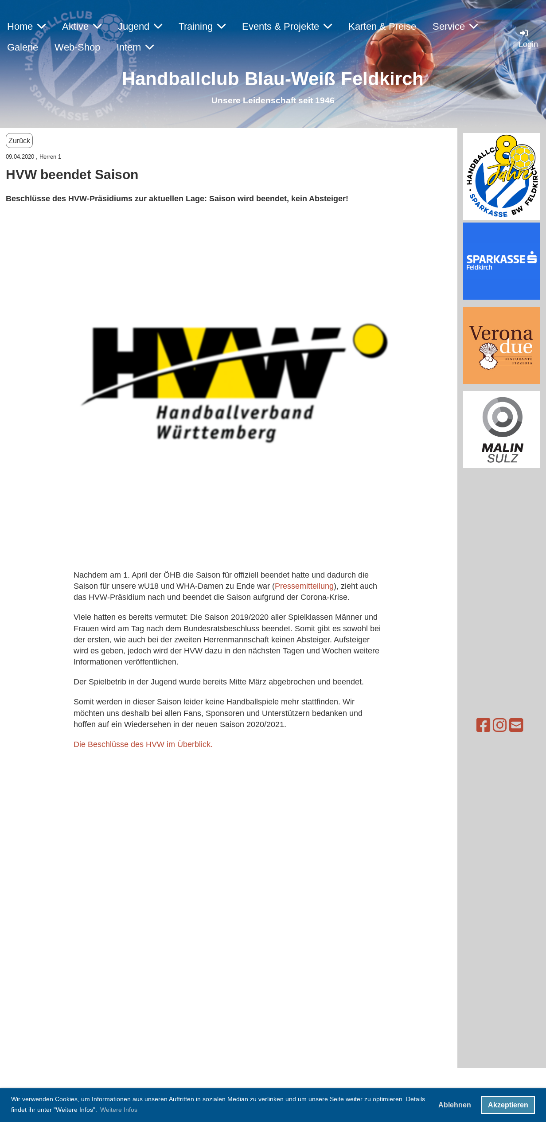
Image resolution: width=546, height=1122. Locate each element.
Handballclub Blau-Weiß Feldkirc (267, 79)
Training (202, 26)
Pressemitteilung (304, 585)
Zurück (19, 141)
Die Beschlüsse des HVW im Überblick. (144, 744)
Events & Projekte (287, 26)
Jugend (140, 26)
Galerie (22, 47)
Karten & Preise (382, 26)
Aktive (81, 26)
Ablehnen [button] (454, 1105)
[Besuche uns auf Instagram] (462, 725)
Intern (135, 47)
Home (26, 26)
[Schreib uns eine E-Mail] (479, 725)
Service (455, 26)
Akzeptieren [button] (508, 1105)
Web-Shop (77, 47)
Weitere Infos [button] (118, 1109)
